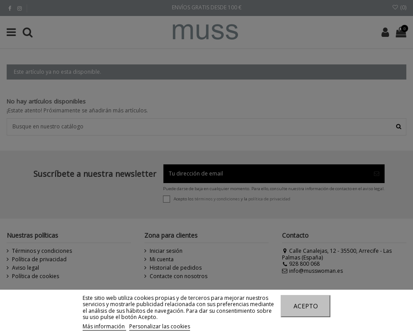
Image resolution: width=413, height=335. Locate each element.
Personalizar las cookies (159, 326)
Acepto (306, 306)
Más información (104, 326)
